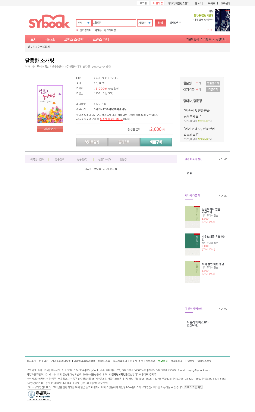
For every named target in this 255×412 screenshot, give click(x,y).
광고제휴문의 (120, 361)
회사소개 (31, 361)
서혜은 (98, 30)
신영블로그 (176, 361)
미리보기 (50, 129)
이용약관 (43, 361)
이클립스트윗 (204, 361)
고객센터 (225, 3)
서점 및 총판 (136, 361)
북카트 (211, 3)
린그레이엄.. (110, 30)
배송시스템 (104, 361)
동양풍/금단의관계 (203, 15)
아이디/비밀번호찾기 (178, 3)
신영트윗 (190, 361)
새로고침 (112, 169)
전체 (79, 23)
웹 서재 (199, 3)
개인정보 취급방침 (60, 361)
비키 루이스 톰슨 (40, 66)
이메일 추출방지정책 (84, 361)
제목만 (141, 23)
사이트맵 (150, 361)
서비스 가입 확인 (193, 387)
